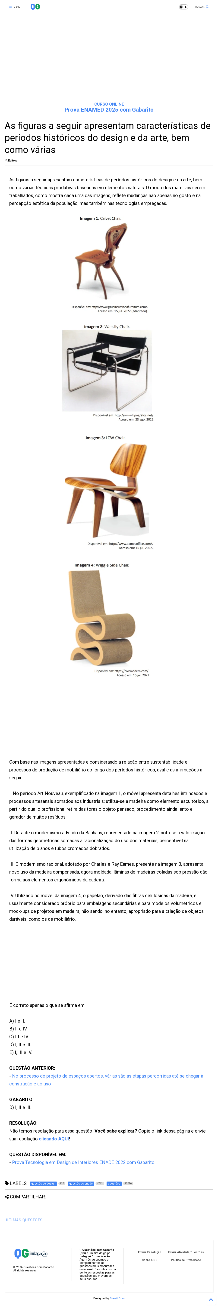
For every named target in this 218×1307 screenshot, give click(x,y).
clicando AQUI (54, 1139)
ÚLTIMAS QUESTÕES (24, 1220)
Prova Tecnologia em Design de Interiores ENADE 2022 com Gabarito (83, 1162)
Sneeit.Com (117, 1298)
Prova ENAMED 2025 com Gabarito (109, 110)
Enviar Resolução (149, 1252)
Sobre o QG (150, 1260)
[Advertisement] (109, 62)
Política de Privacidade (186, 1260)
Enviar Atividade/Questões (186, 1252)
